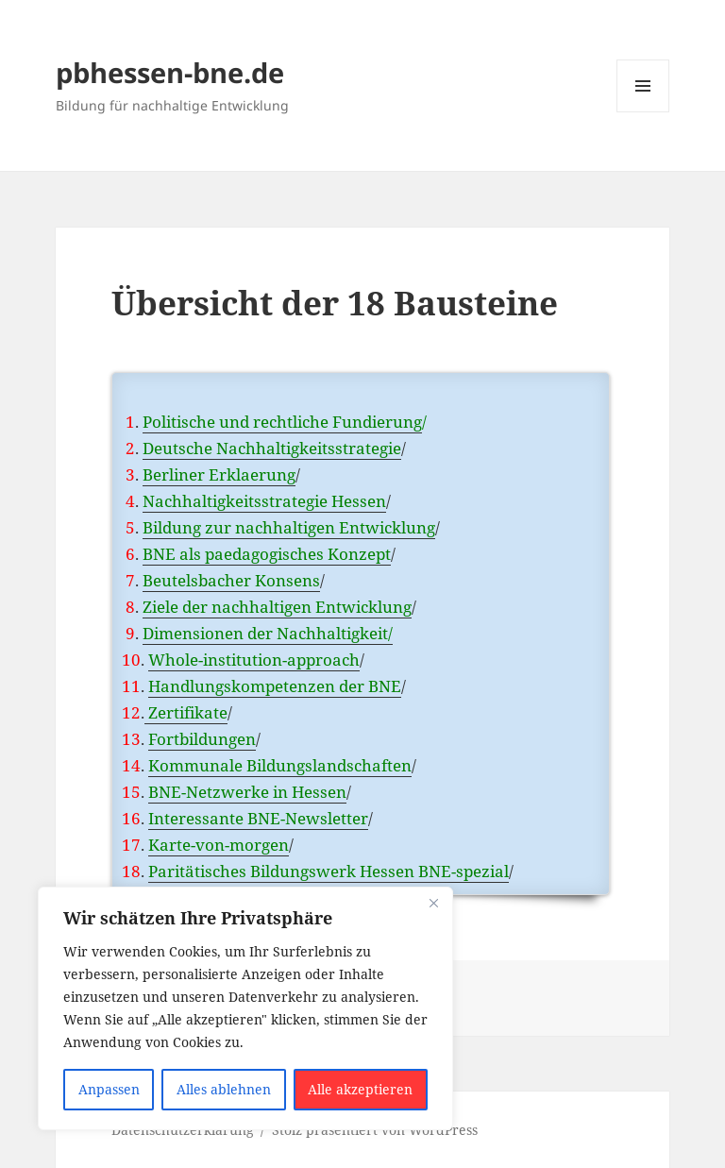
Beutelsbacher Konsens (231, 580)
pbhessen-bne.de (170, 72)
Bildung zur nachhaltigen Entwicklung (289, 527)
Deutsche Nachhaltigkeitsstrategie (272, 448)
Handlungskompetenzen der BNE (274, 686)
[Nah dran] (433, 902)
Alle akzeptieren (360, 1089)
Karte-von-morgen (218, 844)
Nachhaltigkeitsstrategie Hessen (264, 501)
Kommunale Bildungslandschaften (280, 765)
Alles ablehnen (224, 1089)
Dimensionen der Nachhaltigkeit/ (268, 633)
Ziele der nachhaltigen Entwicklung (277, 607)
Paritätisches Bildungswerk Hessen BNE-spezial (328, 871)
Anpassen (109, 1089)
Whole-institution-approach (254, 659)
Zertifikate (186, 712)
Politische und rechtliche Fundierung (282, 421)
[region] (245, 1008)
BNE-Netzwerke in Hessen (247, 792)
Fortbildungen (202, 739)
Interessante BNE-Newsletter (258, 818)
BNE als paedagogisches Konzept (267, 554)
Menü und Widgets (643, 111)
